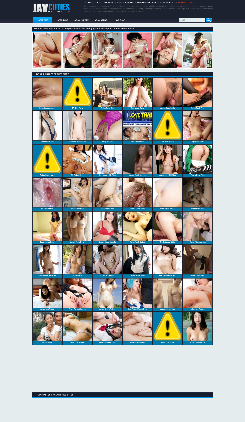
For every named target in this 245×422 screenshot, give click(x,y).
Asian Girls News (47, 160)
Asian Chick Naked (107, 294)
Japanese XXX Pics (167, 160)
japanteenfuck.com (107, 327)
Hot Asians (77, 260)
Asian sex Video (47, 294)
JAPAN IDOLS (107, 3)
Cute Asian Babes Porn (137, 294)
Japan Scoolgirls (167, 93)
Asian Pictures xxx (197, 227)
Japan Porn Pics (107, 193)
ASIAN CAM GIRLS (186, 3)
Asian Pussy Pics (197, 327)
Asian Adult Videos (137, 160)
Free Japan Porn (47, 227)
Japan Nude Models (107, 227)
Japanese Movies (167, 294)
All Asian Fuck (47, 193)
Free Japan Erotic (167, 193)
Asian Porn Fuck (107, 260)
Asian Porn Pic (47, 127)
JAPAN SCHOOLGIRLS (146, 3)
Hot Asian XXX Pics (107, 160)
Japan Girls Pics (197, 193)
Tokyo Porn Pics (197, 160)
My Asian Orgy (77, 160)
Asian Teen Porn (77, 227)
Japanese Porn (197, 127)
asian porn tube (167, 327)
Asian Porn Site (107, 93)
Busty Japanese (77, 327)
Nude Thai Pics (137, 127)
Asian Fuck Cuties (137, 227)
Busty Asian (47, 327)
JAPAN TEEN (92, 3)
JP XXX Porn (77, 93)
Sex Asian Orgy (137, 93)
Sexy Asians (107, 127)
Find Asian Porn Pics (167, 260)
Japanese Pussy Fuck (77, 127)
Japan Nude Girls (137, 260)
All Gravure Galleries (47, 260)
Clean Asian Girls (137, 193)
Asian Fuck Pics (197, 93)
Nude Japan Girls (167, 227)
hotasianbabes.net (47, 93)
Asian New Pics (77, 193)
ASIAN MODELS (166, 3)
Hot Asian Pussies (197, 294)
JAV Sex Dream (167, 127)
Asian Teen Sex (197, 260)
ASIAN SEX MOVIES (125, 3)
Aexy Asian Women (77, 294)
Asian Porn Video (137, 327)
